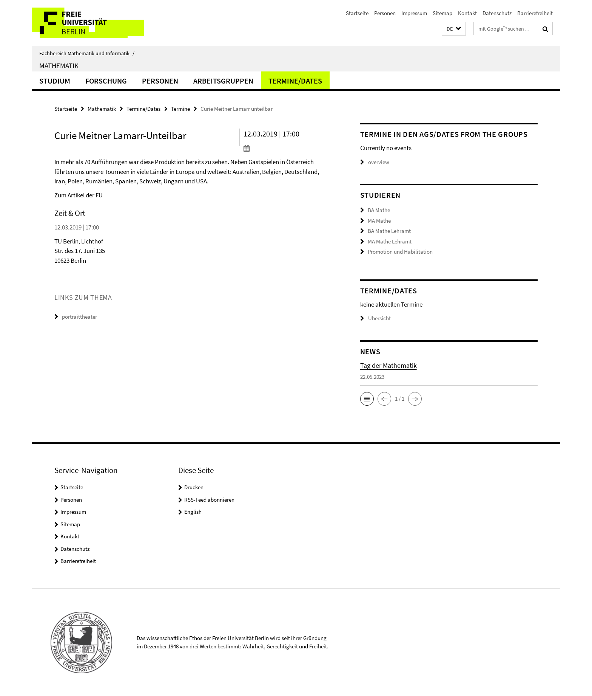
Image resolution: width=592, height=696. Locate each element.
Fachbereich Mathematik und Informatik (86, 53)
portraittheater (79, 316)
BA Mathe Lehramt (389, 230)
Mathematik (59, 65)
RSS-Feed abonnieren (209, 499)
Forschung (106, 80)
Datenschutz (497, 13)
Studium (54, 80)
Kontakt (467, 13)
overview (374, 162)
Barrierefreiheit (535, 13)
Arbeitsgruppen (223, 80)
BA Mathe (379, 210)
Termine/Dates (295, 80)
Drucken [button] (194, 487)
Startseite (357, 13)
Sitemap (442, 13)
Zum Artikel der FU (78, 195)
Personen (385, 13)
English (193, 511)
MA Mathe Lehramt (390, 241)
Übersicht (375, 318)
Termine (180, 108)
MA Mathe (379, 220)
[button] (454, 29)
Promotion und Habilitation (400, 251)
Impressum (414, 13)
